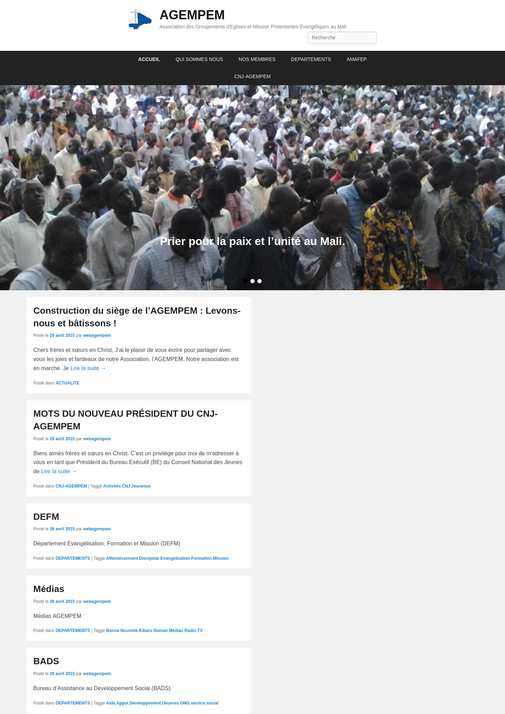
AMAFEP (356, 59)
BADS (46, 661)
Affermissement (122, 558)
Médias (48, 589)
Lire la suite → (88, 368)
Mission (221, 558)
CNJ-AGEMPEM (252, 76)
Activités (112, 486)
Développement (145, 703)
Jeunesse (141, 486)
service (198, 703)
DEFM (46, 516)
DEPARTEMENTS (311, 59)
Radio (190, 630)
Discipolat (149, 558)
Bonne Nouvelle (122, 630)
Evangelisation (175, 558)
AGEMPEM (192, 15)
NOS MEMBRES (257, 59)
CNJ (126, 486)
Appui (122, 703)
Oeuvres (170, 703)
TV (200, 630)
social (212, 703)
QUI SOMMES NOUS (199, 59)
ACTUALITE (67, 383)
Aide (110, 703)
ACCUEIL (149, 59)
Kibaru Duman (153, 630)
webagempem (97, 335)
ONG (184, 703)
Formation (201, 558)
